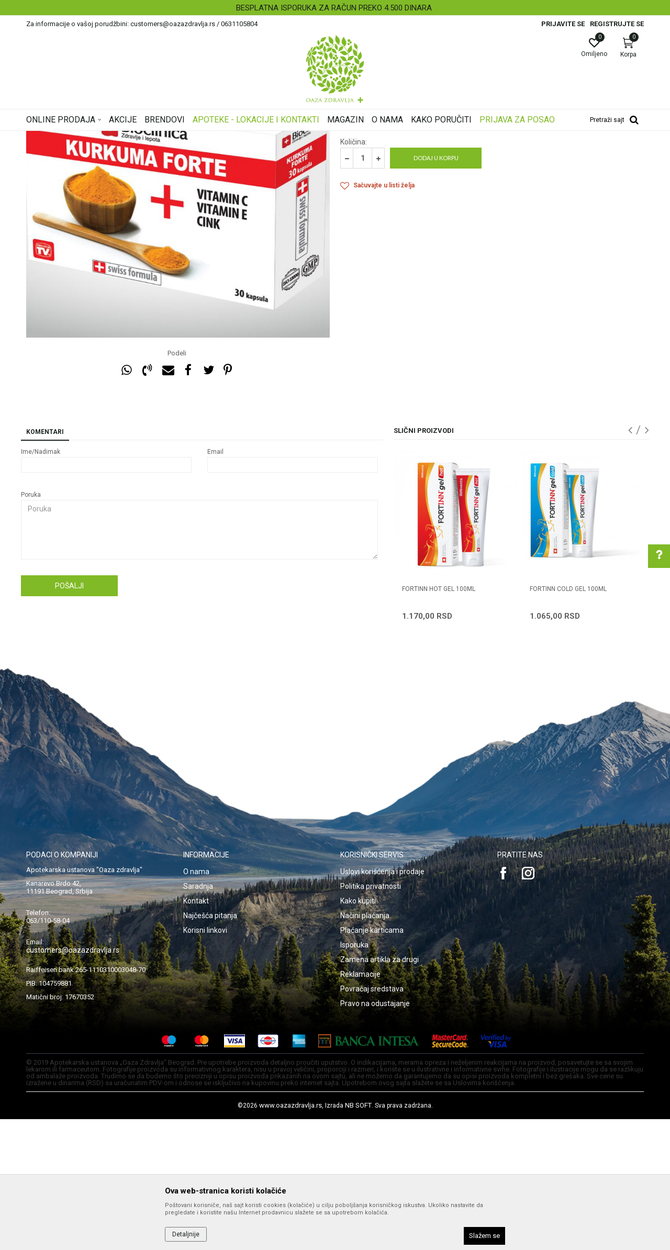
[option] (335, 8)
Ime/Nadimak (40, 582)
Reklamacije (360, 1105)
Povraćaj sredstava (372, 1119)
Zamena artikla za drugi (379, 1090)
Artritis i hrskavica (249, 137)
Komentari (45, 562)
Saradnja (198, 1017)
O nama (196, 1002)
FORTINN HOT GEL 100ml (438, 719)
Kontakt (196, 1032)
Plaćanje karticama (372, 1061)
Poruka (31, 625)
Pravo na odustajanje (375, 1134)
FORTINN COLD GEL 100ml (568, 719)
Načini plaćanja (364, 1046)
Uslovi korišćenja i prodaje (382, 1002)
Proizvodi (132, 137)
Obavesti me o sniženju (610, 243)
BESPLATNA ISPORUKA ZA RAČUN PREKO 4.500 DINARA (334, 8)
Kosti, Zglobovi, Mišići (184, 137)
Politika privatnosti (370, 1017)
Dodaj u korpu (436, 288)
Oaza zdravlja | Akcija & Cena (68, 137)
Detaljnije (185, 1234)
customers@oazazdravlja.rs (72, 1081)
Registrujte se (617, 24)
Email (215, 582)
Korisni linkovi (205, 1061)
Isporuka (354, 1076)
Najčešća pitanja (210, 1046)
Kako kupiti (358, 1032)
